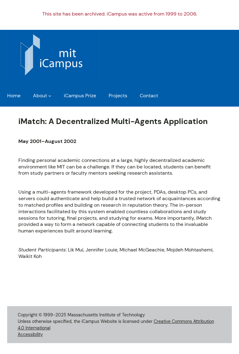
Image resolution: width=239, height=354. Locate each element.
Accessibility (30, 334)
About (40, 95)
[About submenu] (49, 95)
